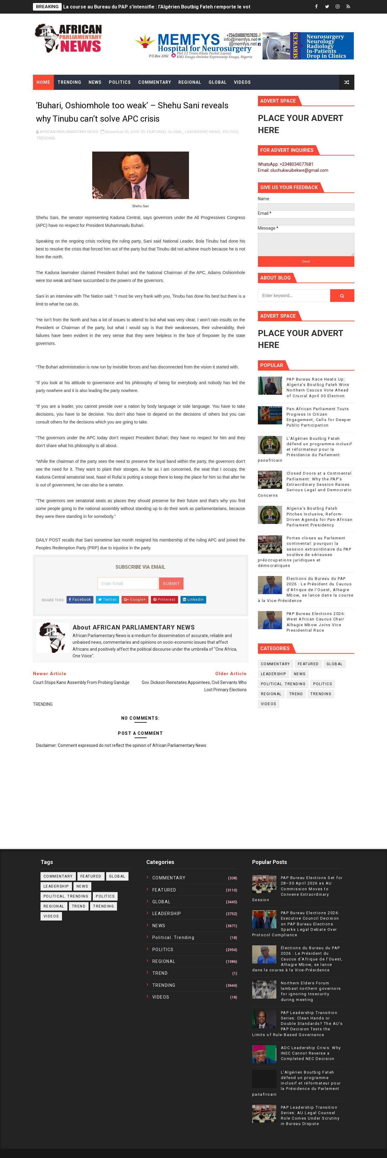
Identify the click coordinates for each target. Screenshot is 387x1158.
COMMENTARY (275, 664)
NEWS (214, 131)
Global (218, 82)
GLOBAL (175, 131)
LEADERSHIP (196, 131)
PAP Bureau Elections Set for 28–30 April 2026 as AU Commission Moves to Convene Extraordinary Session (297, 888)
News (95, 82)
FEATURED (156, 131)
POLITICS (230, 131)
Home (43, 82)
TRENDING (46, 138)
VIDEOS (268, 704)
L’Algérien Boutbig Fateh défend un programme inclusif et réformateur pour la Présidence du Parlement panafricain (305, 449)
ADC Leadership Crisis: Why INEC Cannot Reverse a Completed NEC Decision (311, 1053)
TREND (296, 694)
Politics (120, 82)
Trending (69, 82)
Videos (242, 82)
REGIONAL (271, 694)
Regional (189, 82)
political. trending (283, 684)
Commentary (154, 82)
